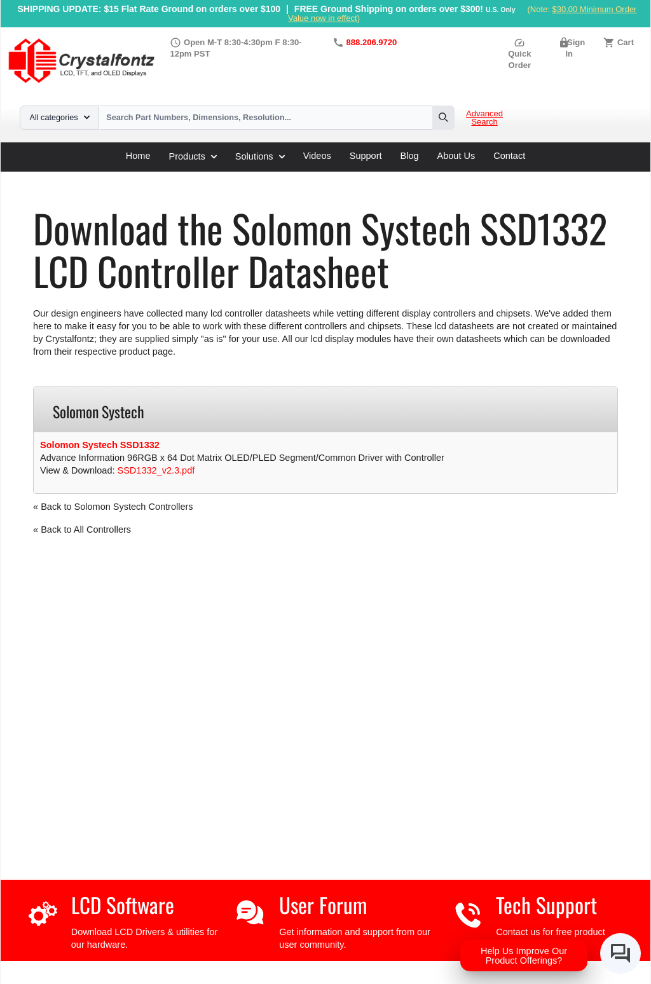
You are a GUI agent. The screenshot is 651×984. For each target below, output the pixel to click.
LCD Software (122, 904)
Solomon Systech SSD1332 (100, 445)
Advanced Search (484, 117)
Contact (509, 156)
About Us (456, 156)
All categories (60, 117)
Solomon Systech (267, 176)
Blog (410, 156)
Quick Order (519, 54)
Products (193, 156)
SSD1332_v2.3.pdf (156, 470)
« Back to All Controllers (82, 529)
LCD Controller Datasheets (166, 176)
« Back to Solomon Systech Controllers (113, 507)
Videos (317, 156)
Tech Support (546, 904)
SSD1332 (332, 176)
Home (138, 156)
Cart (625, 42)
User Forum (323, 904)
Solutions (260, 156)
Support (366, 156)
